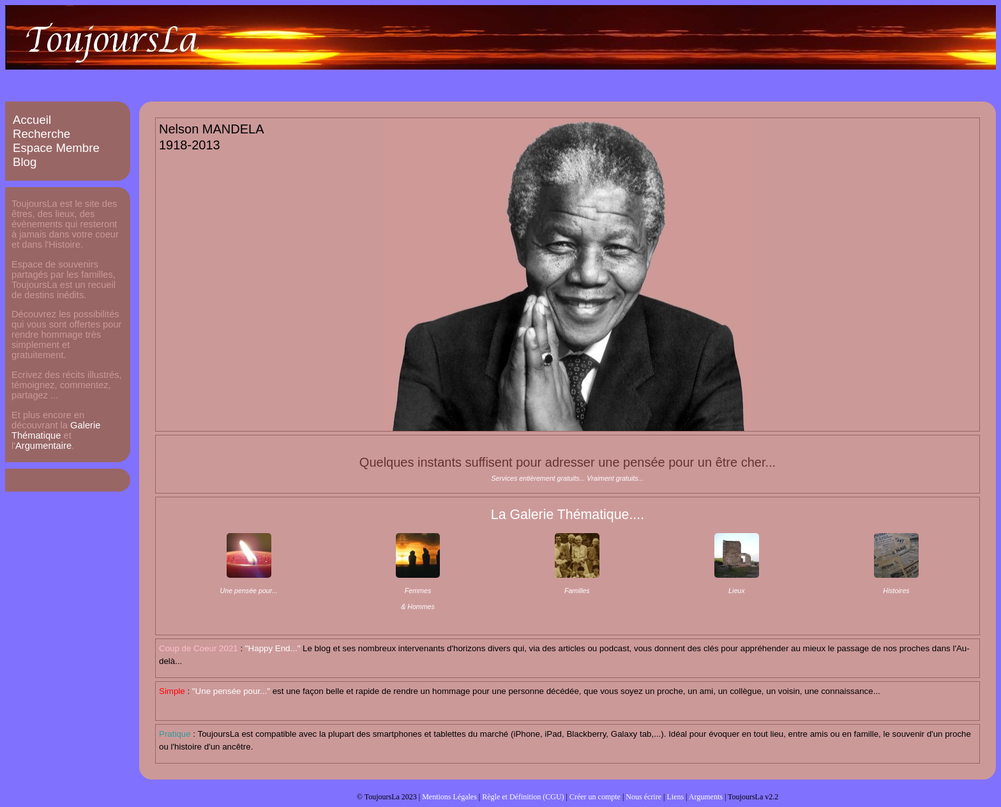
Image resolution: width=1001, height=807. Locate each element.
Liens (675, 796)
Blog (24, 162)
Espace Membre (56, 148)
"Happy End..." (273, 648)
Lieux (736, 590)
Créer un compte (595, 796)
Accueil (32, 119)
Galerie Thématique (55, 430)
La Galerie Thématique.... (567, 514)
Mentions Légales (449, 796)
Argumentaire (43, 446)
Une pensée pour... (249, 590)
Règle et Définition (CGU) (523, 796)
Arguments (706, 796)
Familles (577, 590)
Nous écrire (643, 796)
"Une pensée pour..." (231, 691)
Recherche (41, 133)
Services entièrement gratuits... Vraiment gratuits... (567, 478)
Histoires (896, 590)
